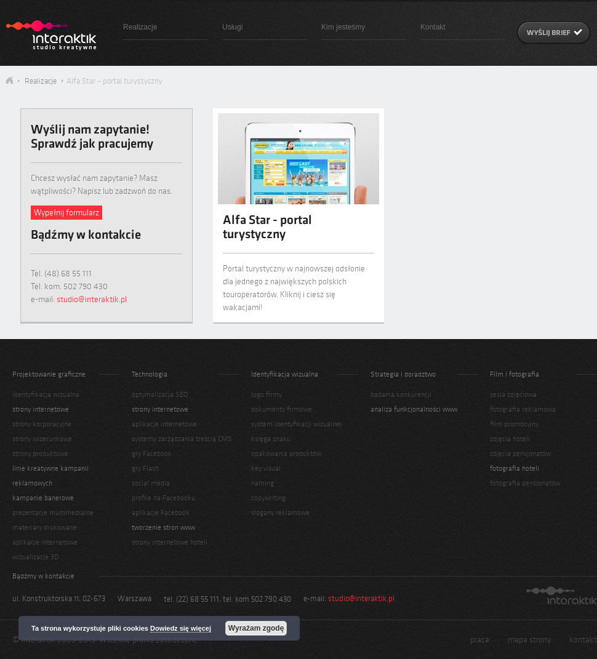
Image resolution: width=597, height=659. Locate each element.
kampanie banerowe (43, 497)
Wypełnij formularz (66, 212)
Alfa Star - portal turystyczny (267, 228)
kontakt (583, 639)
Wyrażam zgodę (256, 628)
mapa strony (529, 639)
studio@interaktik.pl (92, 299)
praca (479, 639)
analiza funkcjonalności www (414, 409)
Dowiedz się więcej (180, 628)
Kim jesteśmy (343, 27)
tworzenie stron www (163, 527)
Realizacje (140, 27)
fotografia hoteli (514, 468)
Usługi (232, 27)
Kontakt (433, 27)
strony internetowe (40, 409)
